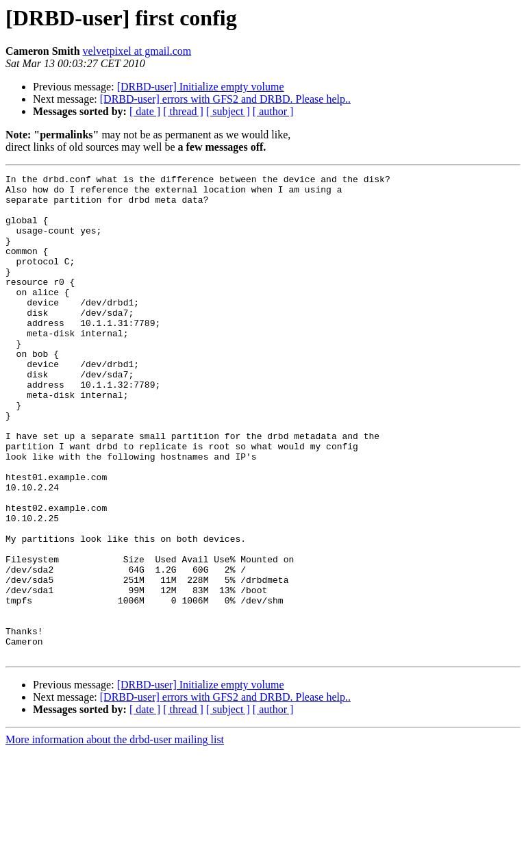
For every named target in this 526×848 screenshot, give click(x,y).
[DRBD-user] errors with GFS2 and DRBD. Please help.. (225, 99)
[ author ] (273, 111)
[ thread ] (183, 111)
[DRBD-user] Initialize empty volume (200, 86)
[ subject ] (228, 111)
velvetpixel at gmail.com (137, 51)
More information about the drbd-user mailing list (114, 836)
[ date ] (144, 111)
